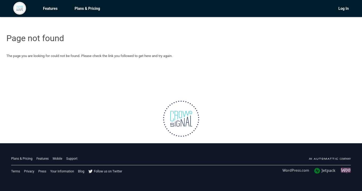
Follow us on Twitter (108, 171)
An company (330, 159)
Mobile (57, 158)
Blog (81, 171)
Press (42, 171)
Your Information (62, 171)
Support (71, 158)
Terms (15, 171)
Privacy (29, 171)
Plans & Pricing (87, 8)
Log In (343, 8)
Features (50, 8)
